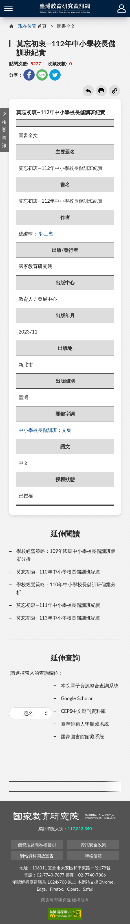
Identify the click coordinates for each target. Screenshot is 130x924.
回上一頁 (88, 90)
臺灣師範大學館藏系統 (85, 724)
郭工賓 (46, 234)
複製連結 (114, 90)
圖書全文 (66, 26)
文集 (66, 430)
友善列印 (101, 90)
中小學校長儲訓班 (38, 430)
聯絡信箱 (93, 855)
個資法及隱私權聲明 (37, 844)
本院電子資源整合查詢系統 (89, 686)
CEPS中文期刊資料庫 (83, 711)
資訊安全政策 (93, 844)
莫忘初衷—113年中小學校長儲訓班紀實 (58, 618)
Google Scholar (77, 698)
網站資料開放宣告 (37, 855)
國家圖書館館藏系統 (82, 736)
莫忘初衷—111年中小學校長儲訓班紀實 (58, 605)
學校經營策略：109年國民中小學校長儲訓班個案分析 (66, 555)
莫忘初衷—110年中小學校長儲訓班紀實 (58, 572)
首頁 (42, 26)
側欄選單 (8, 8)
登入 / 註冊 (121, 8)
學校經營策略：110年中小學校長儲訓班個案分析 (66, 588)
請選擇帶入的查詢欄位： (36, 673)
